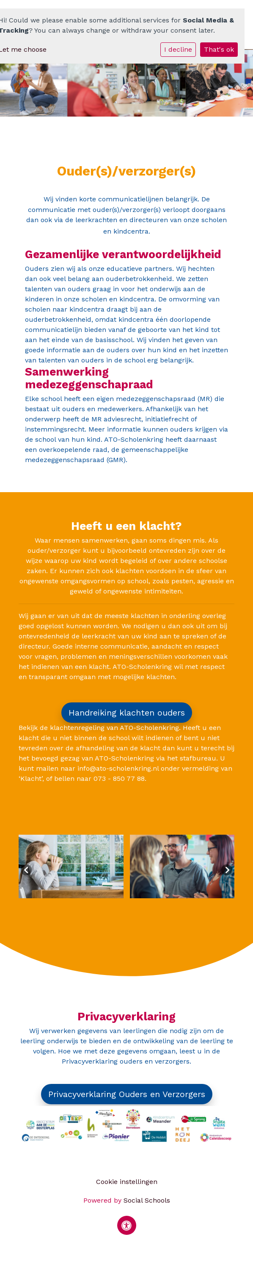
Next (226, 869)
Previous (26, 869)
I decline (178, 49)
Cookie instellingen (126, 1182)
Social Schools (147, 1200)
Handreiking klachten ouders (127, 713)
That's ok (219, 49)
